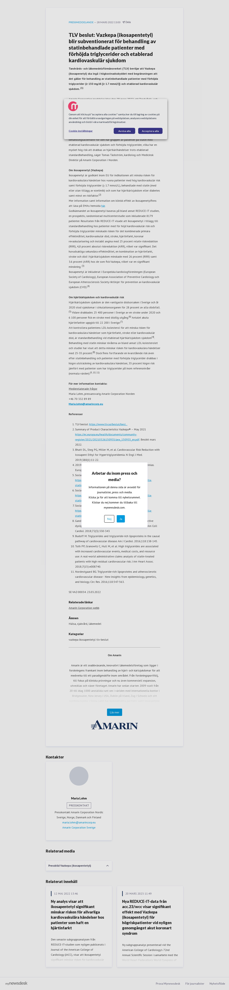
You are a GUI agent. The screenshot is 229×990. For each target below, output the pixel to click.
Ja (120, 519)
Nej (109, 519)
